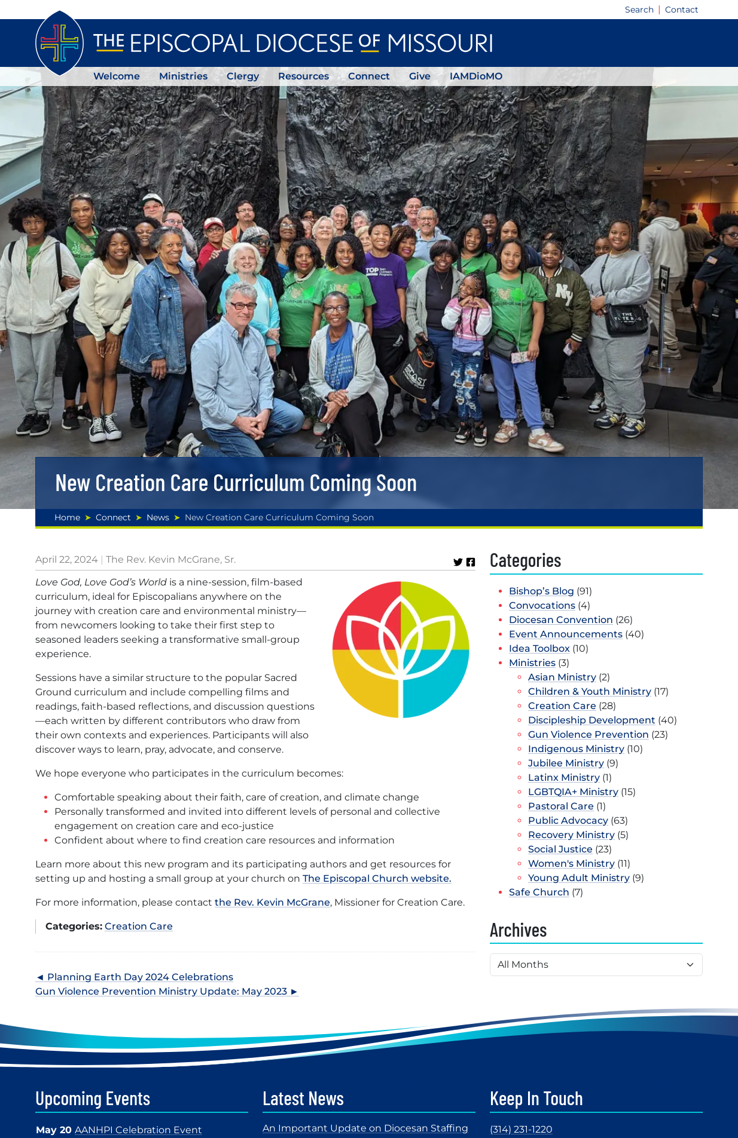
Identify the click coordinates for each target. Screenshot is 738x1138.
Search (639, 9)
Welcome (116, 76)
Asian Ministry (562, 677)
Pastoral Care (561, 806)
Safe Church (539, 892)
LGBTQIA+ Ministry (573, 791)
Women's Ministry (571, 863)
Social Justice (560, 849)
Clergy (243, 76)
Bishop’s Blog (541, 591)
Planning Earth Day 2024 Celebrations (140, 977)
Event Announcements (566, 634)
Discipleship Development (591, 720)
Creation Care (139, 926)
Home (67, 517)
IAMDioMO (476, 76)
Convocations (542, 605)
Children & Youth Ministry (589, 691)
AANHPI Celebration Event (138, 1130)
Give (420, 76)
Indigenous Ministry (576, 748)
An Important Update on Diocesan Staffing (365, 1128)
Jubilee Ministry (566, 763)
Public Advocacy (568, 820)
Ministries (183, 76)
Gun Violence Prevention (588, 734)
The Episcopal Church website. (377, 878)
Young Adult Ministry (579, 878)
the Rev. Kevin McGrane (272, 902)
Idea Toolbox (539, 648)
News (158, 517)
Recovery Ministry (571, 835)
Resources (303, 76)
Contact (682, 9)
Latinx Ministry (564, 777)
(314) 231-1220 (521, 1129)
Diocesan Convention (561, 619)
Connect (369, 76)
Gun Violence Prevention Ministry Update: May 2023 (161, 991)
